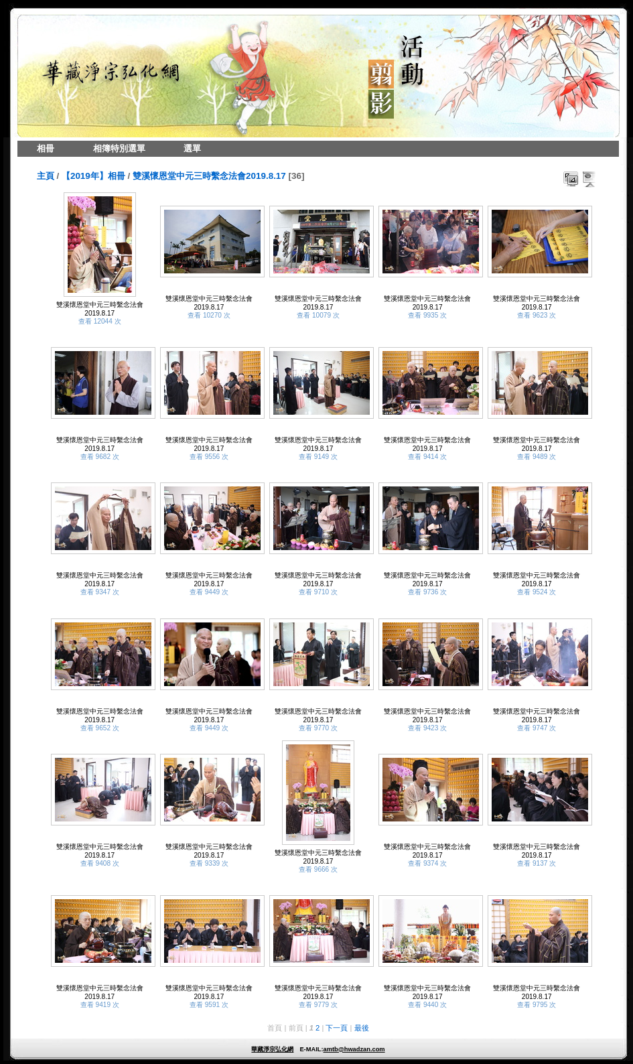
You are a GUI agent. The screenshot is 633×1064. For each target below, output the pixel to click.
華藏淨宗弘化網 (272, 1049)
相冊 (45, 148)
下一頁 (337, 1028)
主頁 (45, 176)
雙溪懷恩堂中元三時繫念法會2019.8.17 (209, 176)
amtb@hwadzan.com (353, 1049)
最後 (361, 1028)
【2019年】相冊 (93, 176)
